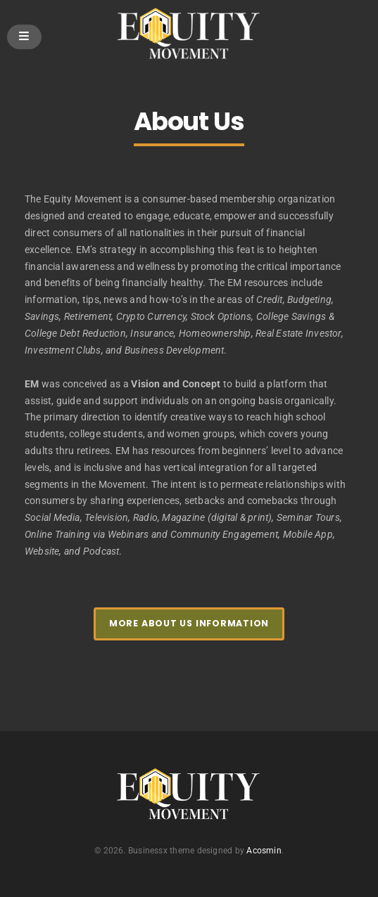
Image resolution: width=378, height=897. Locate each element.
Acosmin (263, 851)
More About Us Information (189, 623)
